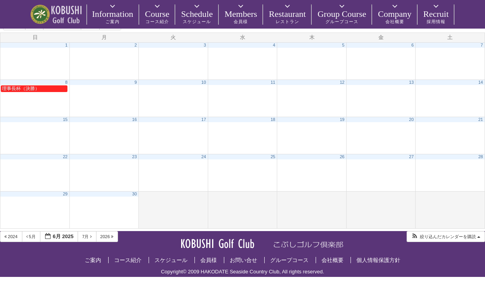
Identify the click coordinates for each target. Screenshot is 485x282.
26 (342, 156)
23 (134, 156)
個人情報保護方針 (378, 260)
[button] (445, 236)
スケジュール (170, 260)
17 (204, 119)
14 (480, 82)
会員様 (208, 260)
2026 (107, 236)
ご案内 (93, 260)
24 (204, 156)
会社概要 (332, 260)
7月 (87, 236)
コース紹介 (128, 260)
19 (342, 119)
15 (65, 119)
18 (273, 119)
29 (65, 194)
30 (134, 194)
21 (480, 119)
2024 (11, 236)
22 (65, 156)
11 (273, 82)
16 (134, 119)
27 (411, 156)
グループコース (289, 260)
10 (204, 82)
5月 (31, 236)
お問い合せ (243, 260)
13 (411, 82)
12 (342, 82)
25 (273, 156)
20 (411, 119)
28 (480, 156)
